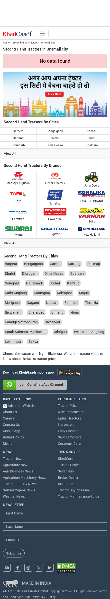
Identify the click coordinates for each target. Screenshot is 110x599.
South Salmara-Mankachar (26, 331)
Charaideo (36, 312)
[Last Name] (55, 526)
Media (7, 443)
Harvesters (66, 424)
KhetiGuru (65, 458)
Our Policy (32, 597)
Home (6, 42)
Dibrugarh (18, 145)
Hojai (75, 312)
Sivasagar (52, 322)
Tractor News (13, 458)
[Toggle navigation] (42, 33)
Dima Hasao (55, 145)
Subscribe (13, 553)
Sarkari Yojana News (19, 490)
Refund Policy (13, 437)
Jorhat (55, 283)
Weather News (14, 496)
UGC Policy (48, 597)
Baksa (33, 341)
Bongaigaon (55, 131)
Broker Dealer (68, 477)
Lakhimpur (13, 341)
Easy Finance (68, 430)
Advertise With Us (19, 405)
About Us (10, 412)
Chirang (57, 312)
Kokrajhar (64, 293)
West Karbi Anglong (89, 331)
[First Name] (55, 513)
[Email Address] (55, 540)
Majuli (84, 293)
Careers (9, 418)
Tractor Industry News (20, 483)
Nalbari (51, 302)
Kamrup (73, 283)
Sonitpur (71, 302)
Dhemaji (54, 138)
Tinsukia (91, 302)
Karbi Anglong (16, 293)
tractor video (89, 353)
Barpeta (18, 131)
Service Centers (70, 437)
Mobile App (11, 430)
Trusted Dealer (69, 464)
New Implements (70, 412)
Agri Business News (18, 471)
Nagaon (33, 302)
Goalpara (92, 145)
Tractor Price (67, 405)
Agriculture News (16, 464)
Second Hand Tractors (25, 42)
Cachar (91, 131)
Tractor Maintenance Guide (78, 496)
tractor (26, 353)
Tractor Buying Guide (74, 490)
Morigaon (12, 302)
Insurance (65, 483)
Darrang (18, 138)
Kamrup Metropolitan (21, 322)
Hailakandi (34, 283)
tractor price (46, 358)
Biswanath (13, 312)
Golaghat (12, 283)
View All (10, 153)
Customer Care (69, 443)
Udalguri (60, 331)
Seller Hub (66, 471)
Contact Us (11, 424)
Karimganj (42, 293)
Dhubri (91, 138)
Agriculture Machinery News (24, 477)
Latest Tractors (69, 418)
